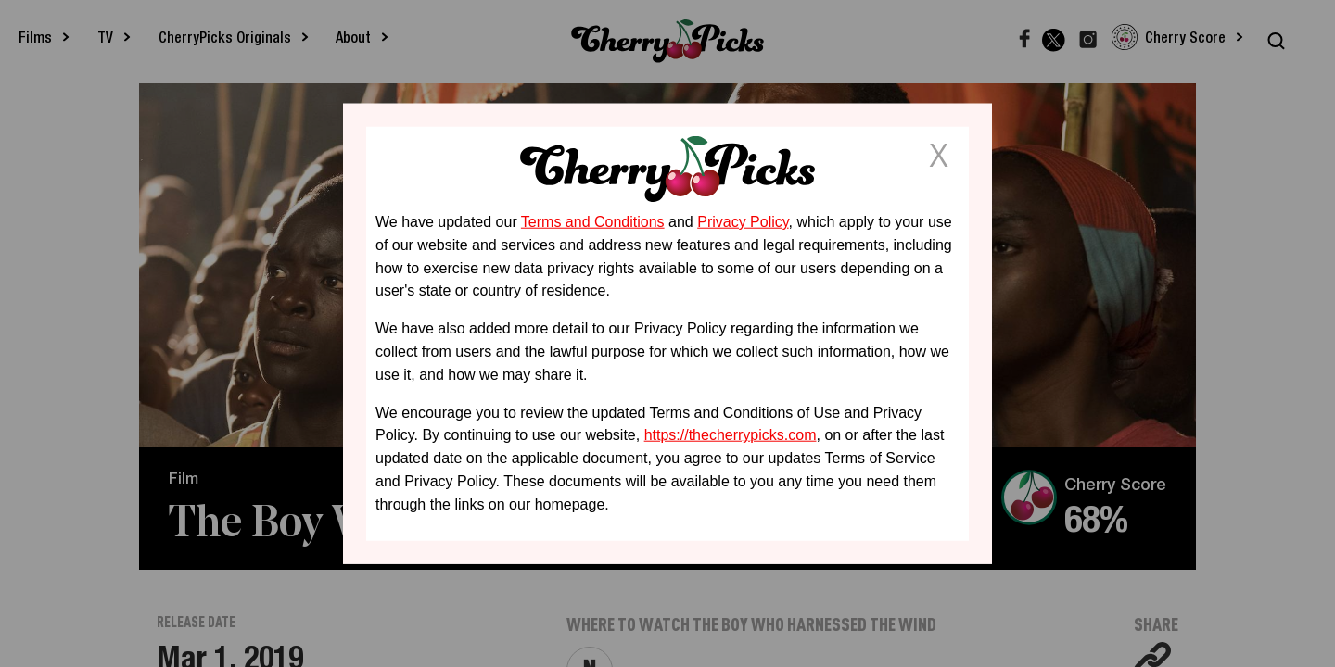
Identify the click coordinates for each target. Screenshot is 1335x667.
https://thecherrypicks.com (730, 435)
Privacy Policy (742, 222)
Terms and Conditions (593, 222)
